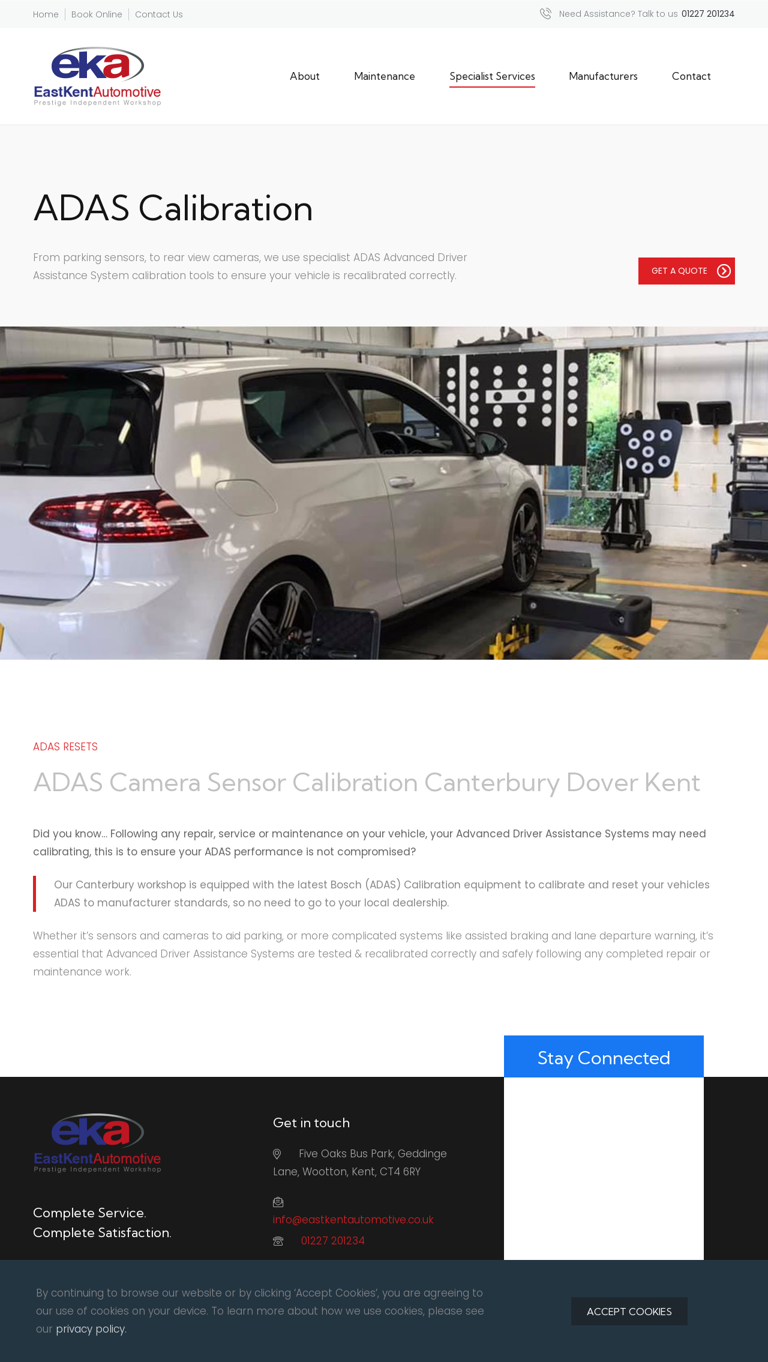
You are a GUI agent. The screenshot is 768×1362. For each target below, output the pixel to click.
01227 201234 (333, 1241)
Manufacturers (603, 76)
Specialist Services (492, 76)
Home (46, 14)
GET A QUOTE (691, 271)
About (305, 76)
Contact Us (159, 14)
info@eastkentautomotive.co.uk (353, 1220)
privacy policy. (91, 1329)
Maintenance (384, 76)
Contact (691, 76)
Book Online (96, 14)
